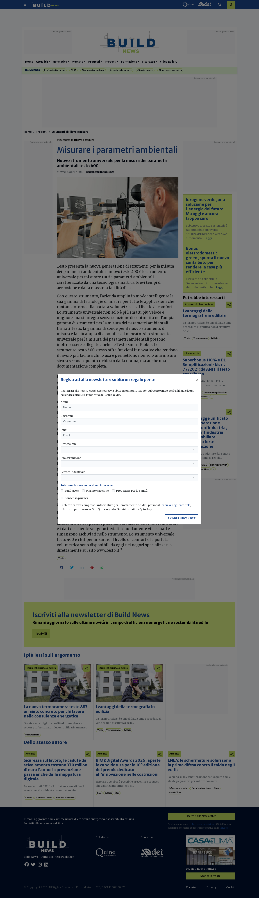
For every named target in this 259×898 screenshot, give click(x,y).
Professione (68, 444)
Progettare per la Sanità (131, 490)
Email (64, 430)
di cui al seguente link (176, 505)
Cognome (67, 416)
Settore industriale (73, 472)
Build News (72, 490)
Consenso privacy (76, 498)
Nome (64, 402)
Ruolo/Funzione (71, 458)
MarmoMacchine (97, 490)
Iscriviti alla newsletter (181, 517)
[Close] (197, 379)
